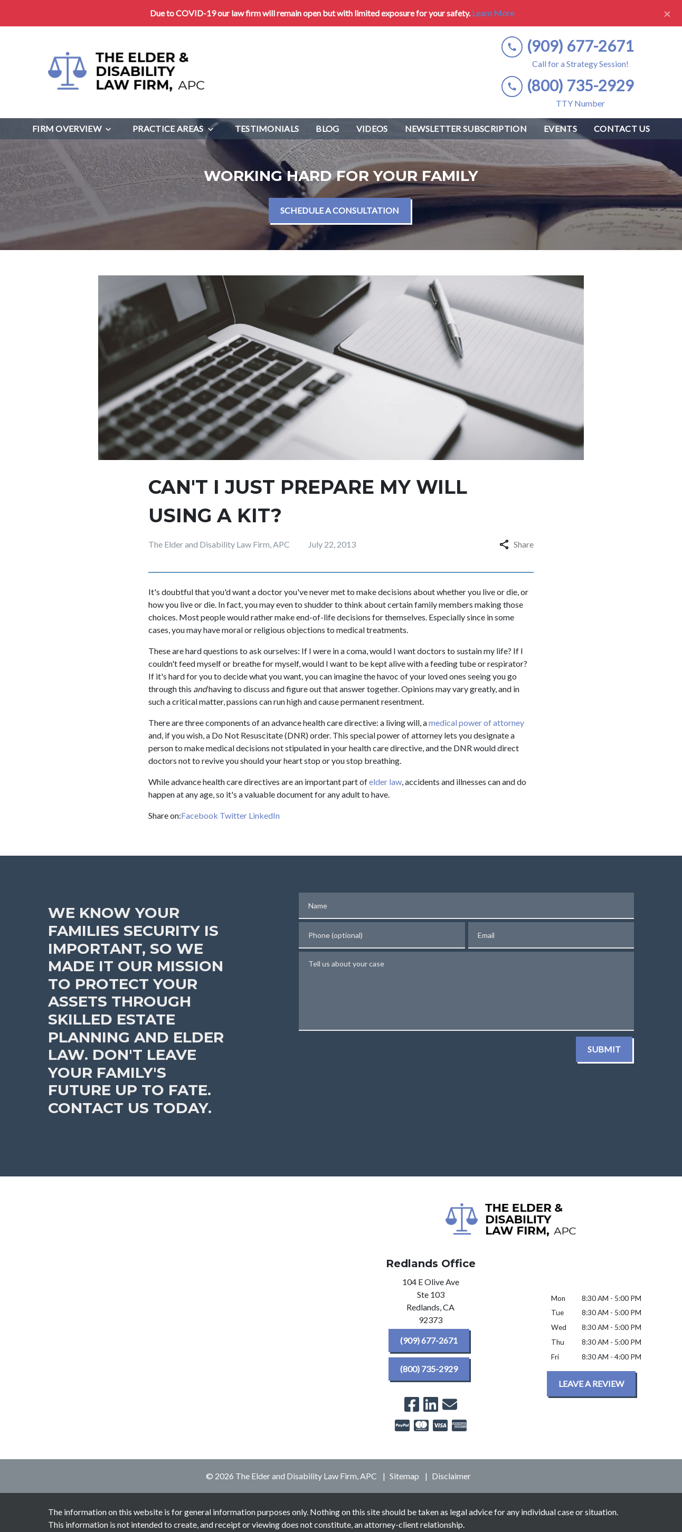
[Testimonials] (267, 128)
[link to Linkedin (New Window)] (430, 1404)
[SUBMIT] (604, 1049)
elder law (385, 782)
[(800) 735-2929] (429, 1369)
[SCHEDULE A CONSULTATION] (340, 210)
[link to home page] (127, 72)
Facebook (199, 815)
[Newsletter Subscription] (466, 128)
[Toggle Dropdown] (111, 129)
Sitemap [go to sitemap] (404, 1476)
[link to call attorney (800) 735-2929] (567, 85)
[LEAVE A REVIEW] (591, 1383)
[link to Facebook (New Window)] (411, 1404)
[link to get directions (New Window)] (430, 1303)
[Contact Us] (622, 128)
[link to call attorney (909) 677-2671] (567, 46)
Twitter (233, 815)
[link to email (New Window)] (449, 1404)
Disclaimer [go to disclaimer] (451, 1476)
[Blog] (327, 128)
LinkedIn (264, 815)
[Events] (560, 128)
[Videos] (372, 128)
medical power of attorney (476, 722)
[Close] (667, 13)
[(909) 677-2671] (429, 1340)
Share (516, 544)
